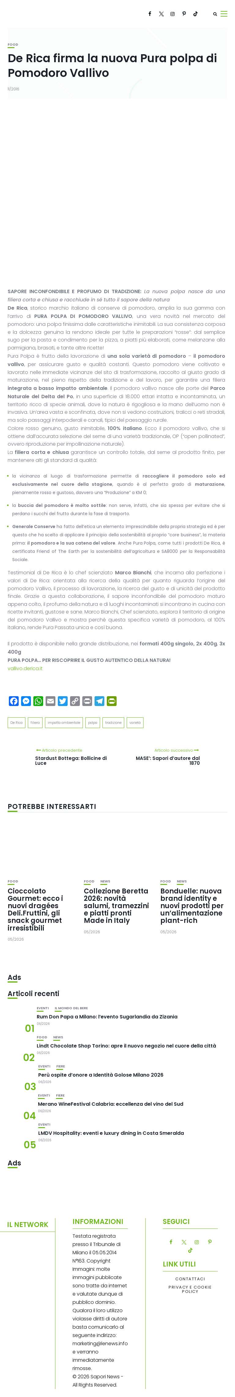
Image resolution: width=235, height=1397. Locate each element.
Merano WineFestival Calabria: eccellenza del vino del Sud (110, 1104)
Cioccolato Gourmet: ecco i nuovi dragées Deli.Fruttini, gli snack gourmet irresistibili (35, 909)
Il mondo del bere (71, 1008)
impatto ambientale (64, 722)
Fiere (60, 1066)
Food (13, 44)
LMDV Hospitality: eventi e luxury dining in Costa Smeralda (111, 1133)
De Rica (16, 722)
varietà (135, 722)
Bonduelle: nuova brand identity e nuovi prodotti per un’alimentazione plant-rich (192, 906)
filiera (35, 722)
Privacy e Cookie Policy (190, 1289)
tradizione (113, 722)
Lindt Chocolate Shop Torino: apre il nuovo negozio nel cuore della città (126, 1045)
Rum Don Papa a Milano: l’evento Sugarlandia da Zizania (107, 1016)
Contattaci (190, 1279)
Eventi (43, 1008)
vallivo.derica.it (25, 668)
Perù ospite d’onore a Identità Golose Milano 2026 (100, 1074)
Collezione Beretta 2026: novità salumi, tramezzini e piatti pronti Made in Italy (116, 906)
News (105, 881)
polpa (92, 722)
